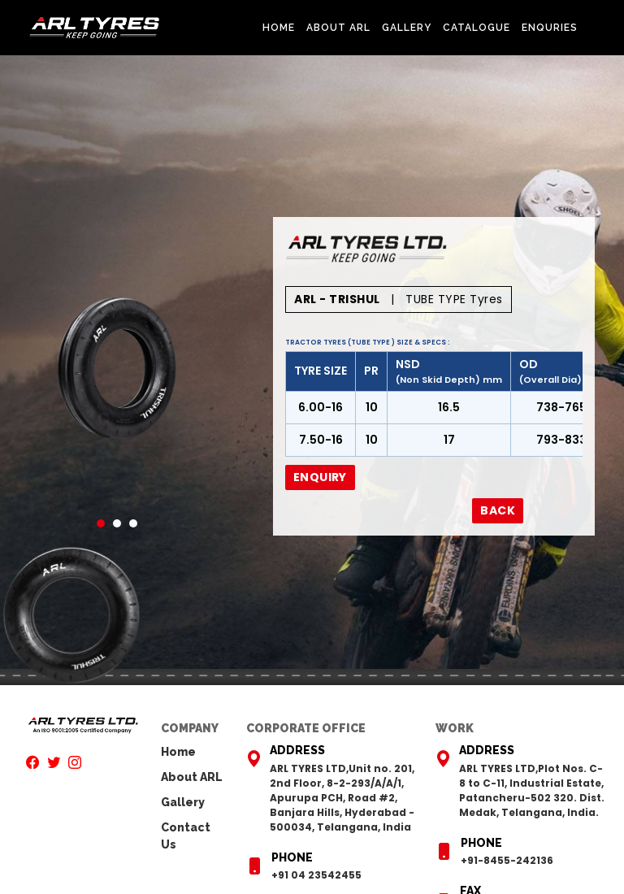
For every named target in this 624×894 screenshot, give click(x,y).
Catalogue (476, 27)
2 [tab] (117, 523)
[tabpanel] (117, 368)
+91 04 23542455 (316, 875)
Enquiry (320, 477)
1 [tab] (101, 523)
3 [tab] (133, 523)
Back (497, 510)
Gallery (406, 27)
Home (278, 27)
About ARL (338, 27)
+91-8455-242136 (507, 860)
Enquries (550, 27)
